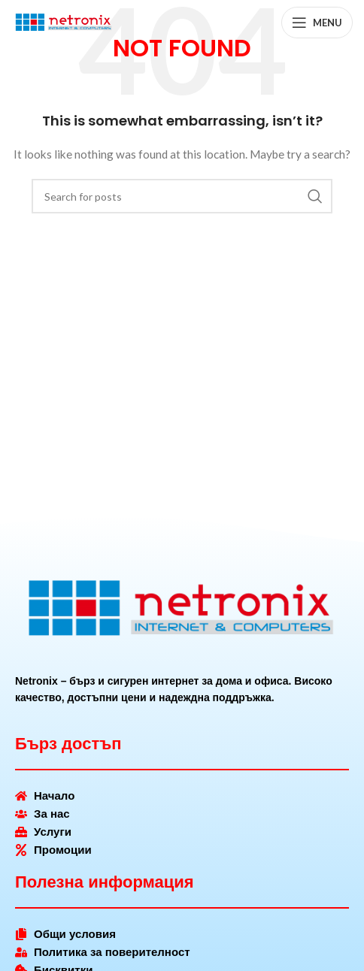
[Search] (182, 196)
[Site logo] (64, 21)
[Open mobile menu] (317, 23)
